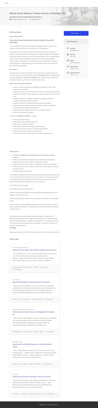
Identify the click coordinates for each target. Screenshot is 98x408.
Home (6, 3)
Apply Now (76, 33)
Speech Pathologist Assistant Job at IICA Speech (31, 282)
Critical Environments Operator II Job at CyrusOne (31, 376)
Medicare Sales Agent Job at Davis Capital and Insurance (34, 250)
